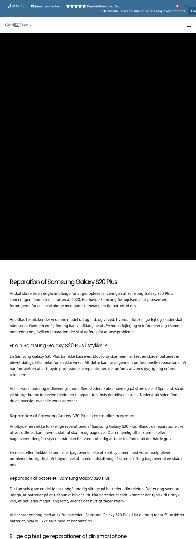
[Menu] (187, 25)
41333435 (19, 6)
